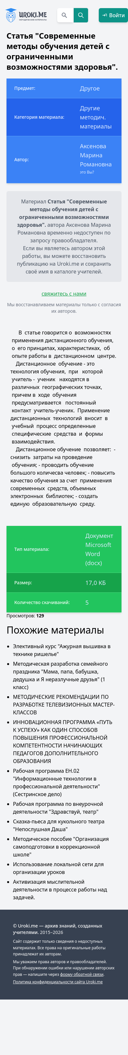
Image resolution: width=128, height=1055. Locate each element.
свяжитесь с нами (64, 293)
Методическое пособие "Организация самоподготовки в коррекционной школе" (61, 846)
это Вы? (87, 172)
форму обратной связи (81, 974)
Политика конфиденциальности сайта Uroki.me (58, 982)
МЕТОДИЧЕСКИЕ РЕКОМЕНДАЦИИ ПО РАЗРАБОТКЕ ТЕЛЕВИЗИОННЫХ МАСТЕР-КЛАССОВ (64, 704)
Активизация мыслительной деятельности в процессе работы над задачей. (60, 889)
